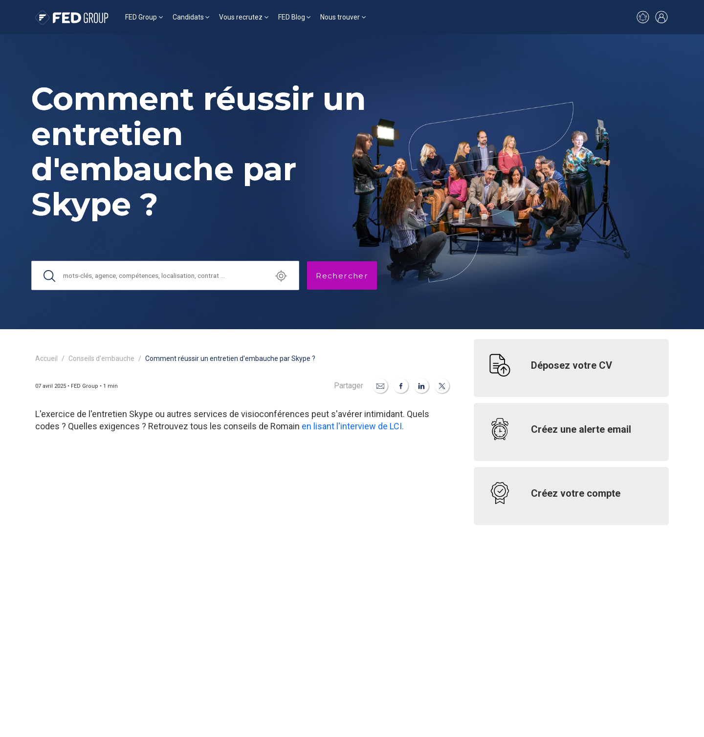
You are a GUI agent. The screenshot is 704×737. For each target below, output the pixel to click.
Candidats (188, 17)
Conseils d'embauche (101, 358)
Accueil (46, 358)
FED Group (141, 17)
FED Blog (291, 17)
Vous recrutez (241, 17)
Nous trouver (340, 17)
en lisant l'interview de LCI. (353, 426)
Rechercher (342, 275)
